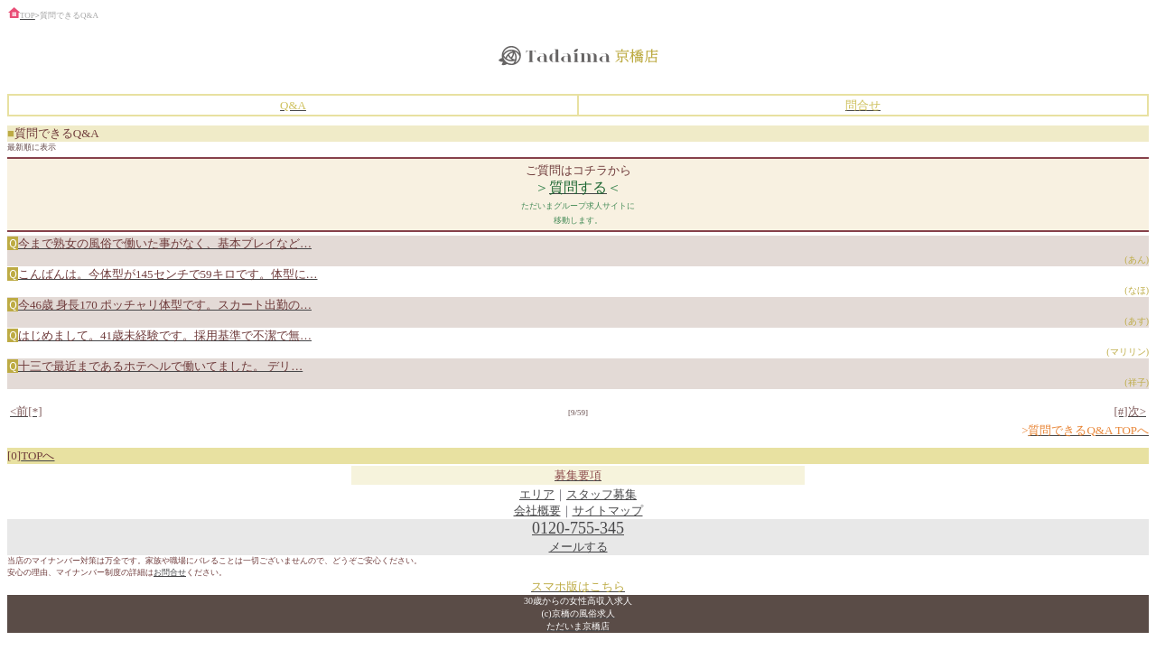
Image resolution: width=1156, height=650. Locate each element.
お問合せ (170, 572)
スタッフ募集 (601, 494)
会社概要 (537, 510)
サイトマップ (608, 510)
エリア (537, 494)
